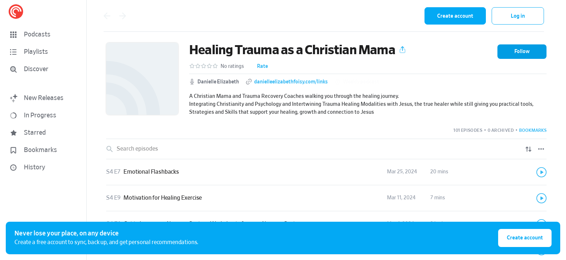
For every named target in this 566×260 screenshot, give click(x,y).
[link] (326, 172)
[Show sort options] (528, 149)
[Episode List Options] (541, 149)
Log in (518, 16)
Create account (455, 16)
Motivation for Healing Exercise (162, 198)
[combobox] (372, 16)
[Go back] (107, 16)
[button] (43, 34)
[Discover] (41, 69)
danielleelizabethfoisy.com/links (291, 81)
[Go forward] (123, 16)
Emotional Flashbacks (151, 172)
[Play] (541, 172)
